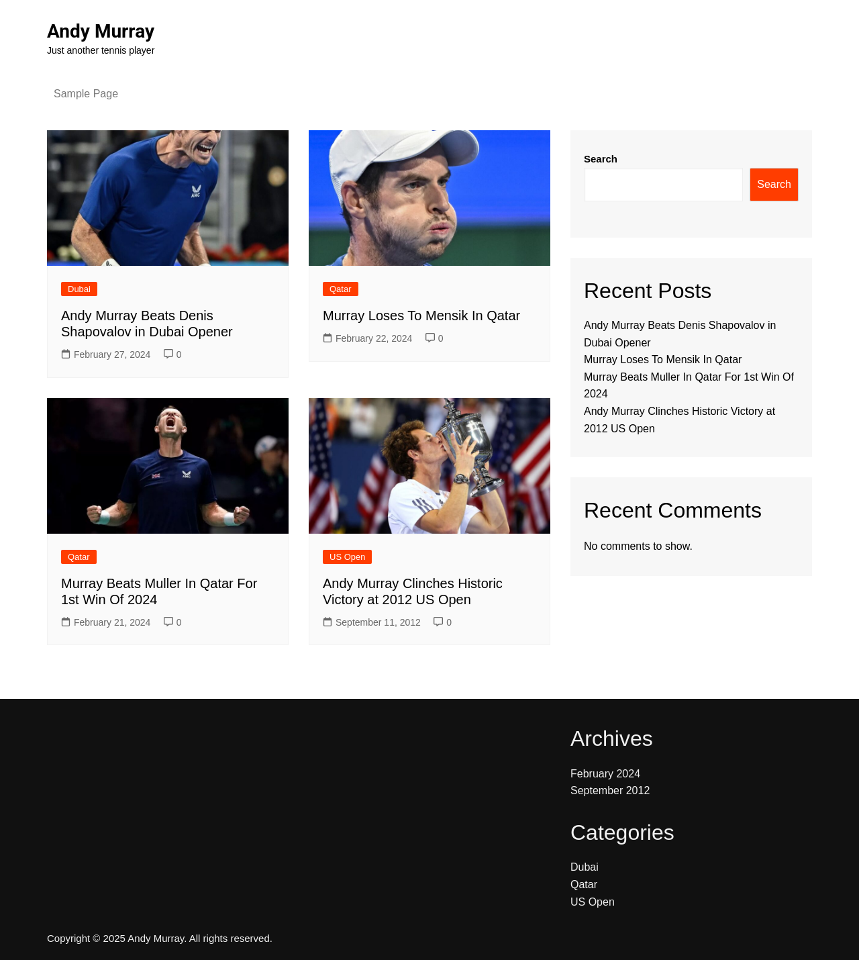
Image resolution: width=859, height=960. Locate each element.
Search (600, 158)
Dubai (79, 289)
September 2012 (610, 790)
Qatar (341, 289)
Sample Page (86, 93)
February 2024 (605, 773)
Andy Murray (100, 31)
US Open (347, 557)
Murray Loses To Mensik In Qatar (421, 315)
